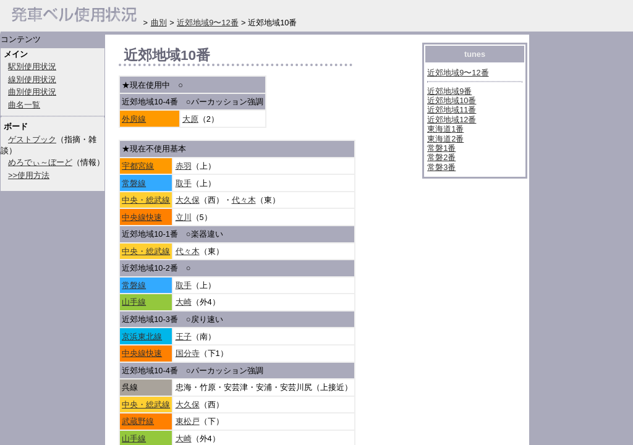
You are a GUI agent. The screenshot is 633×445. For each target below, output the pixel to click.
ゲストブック (32, 139)
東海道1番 (445, 129)
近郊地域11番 (451, 109)
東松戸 (188, 421)
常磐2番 (441, 157)
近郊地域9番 (449, 91)
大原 (190, 119)
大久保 (188, 200)
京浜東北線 (142, 336)
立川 (184, 217)
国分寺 (188, 353)
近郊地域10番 (451, 100)
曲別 (159, 22)
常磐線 (134, 183)
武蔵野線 (138, 421)
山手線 (134, 302)
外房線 (134, 119)
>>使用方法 (28, 175)
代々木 (244, 200)
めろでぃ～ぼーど (40, 162)
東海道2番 (445, 138)
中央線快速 (142, 217)
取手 (184, 183)
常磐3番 (441, 167)
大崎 (184, 302)
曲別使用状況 (32, 91)
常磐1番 (441, 148)
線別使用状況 (32, 79)
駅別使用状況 (32, 66)
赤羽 (184, 166)
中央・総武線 (146, 200)
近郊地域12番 (451, 119)
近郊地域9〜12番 (457, 72)
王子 (184, 336)
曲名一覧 (24, 104)
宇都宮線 (138, 166)
